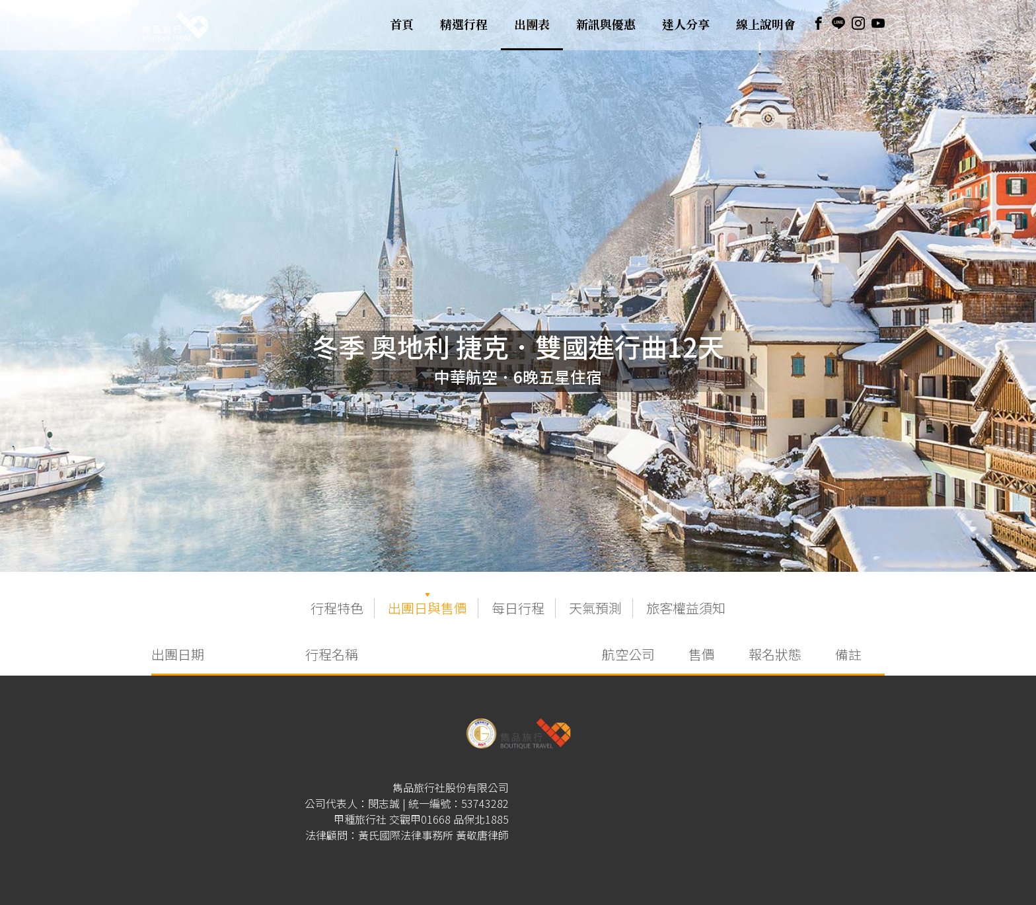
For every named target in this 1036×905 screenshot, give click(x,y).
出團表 (532, 25)
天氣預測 (595, 607)
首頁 (402, 25)
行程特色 (337, 607)
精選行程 (464, 25)
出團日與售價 (427, 607)
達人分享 (686, 25)
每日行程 (518, 607)
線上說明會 (766, 25)
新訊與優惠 (606, 25)
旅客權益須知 (685, 607)
